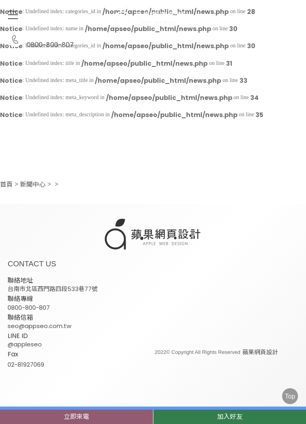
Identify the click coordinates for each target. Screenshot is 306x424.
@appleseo (25, 344)
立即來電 (76, 416)
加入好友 (230, 416)
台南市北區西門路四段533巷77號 (53, 288)
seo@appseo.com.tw (39, 325)
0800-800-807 (41, 40)
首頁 (6, 185)
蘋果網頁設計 (259, 352)
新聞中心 (32, 185)
